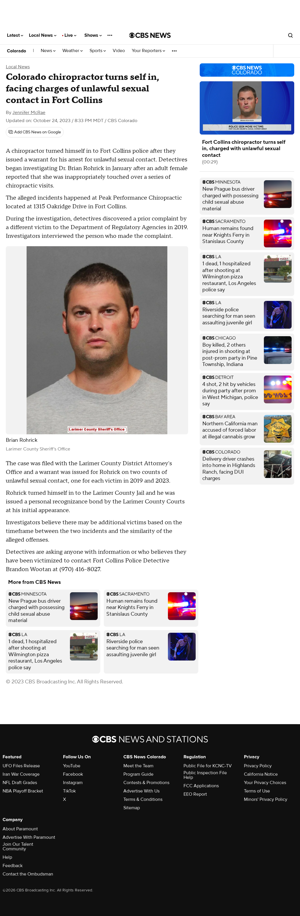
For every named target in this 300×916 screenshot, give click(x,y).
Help (7, 857)
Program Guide (138, 774)
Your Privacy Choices (265, 782)
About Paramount (20, 829)
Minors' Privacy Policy (265, 799)
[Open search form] (290, 35)
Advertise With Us (141, 791)
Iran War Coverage (21, 774)
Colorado (16, 51)
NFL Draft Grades (20, 782)
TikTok (69, 791)
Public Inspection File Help (205, 775)
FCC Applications (201, 785)
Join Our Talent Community (18, 846)
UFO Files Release (21, 766)
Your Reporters (148, 51)
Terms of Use (257, 791)
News (48, 51)
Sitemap (131, 807)
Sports (98, 51)
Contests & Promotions (146, 782)
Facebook (73, 774)
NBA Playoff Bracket (23, 791)
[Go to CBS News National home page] (150, 35)
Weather (72, 51)
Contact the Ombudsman (28, 874)
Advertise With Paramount (29, 837)
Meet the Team (138, 766)
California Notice (261, 774)
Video (119, 51)
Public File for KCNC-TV (208, 766)
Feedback (13, 865)
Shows (93, 35)
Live (70, 35)
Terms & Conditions (142, 799)
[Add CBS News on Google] (35, 132)
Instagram (73, 782)
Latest (15, 35)
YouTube (71, 766)
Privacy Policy (258, 766)
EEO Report (195, 794)
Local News (42, 35)
